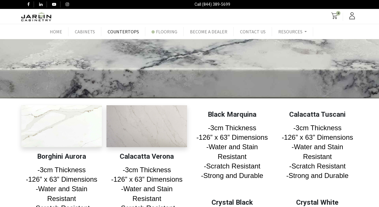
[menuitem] (55, 31)
